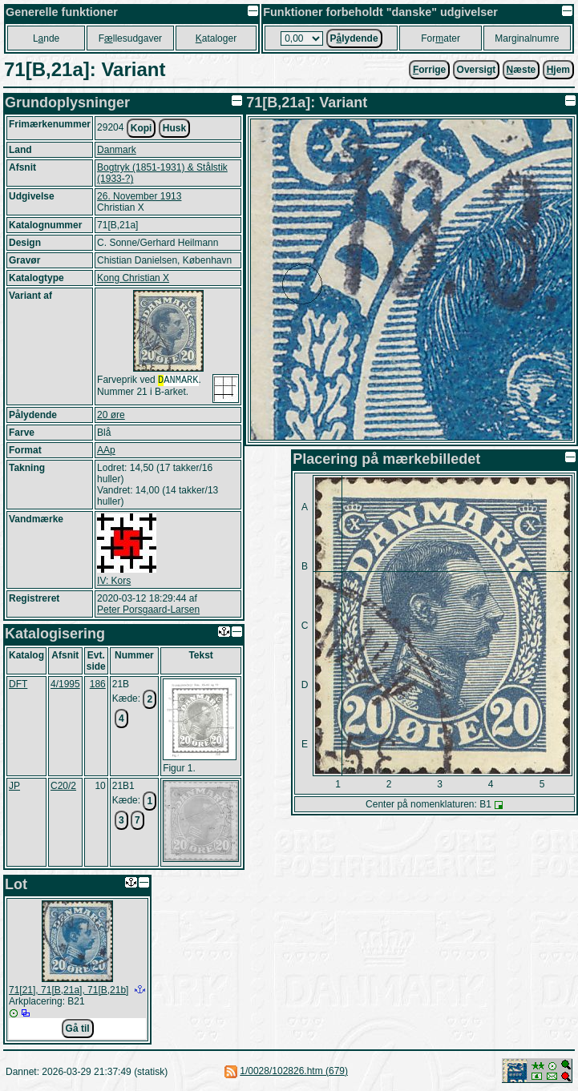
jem (558, 69)
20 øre (111, 415)
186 (98, 684)
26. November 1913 (139, 196)
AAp (106, 450)
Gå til (78, 1028)
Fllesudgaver (130, 38)
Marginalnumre (527, 38)
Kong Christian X (133, 278)
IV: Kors (114, 580)
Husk (174, 128)
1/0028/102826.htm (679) (294, 1071)
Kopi (141, 128)
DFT (18, 684)
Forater (440, 38)
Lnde (46, 38)
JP (14, 785)
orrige (429, 69)
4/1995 (65, 684)
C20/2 (63, 785)
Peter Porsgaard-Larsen (148, 609)
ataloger (216, 38)
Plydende (354, 38)
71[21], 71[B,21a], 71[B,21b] (68, 990)
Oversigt (476, 69)
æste (521, 69)
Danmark (116, 149)
